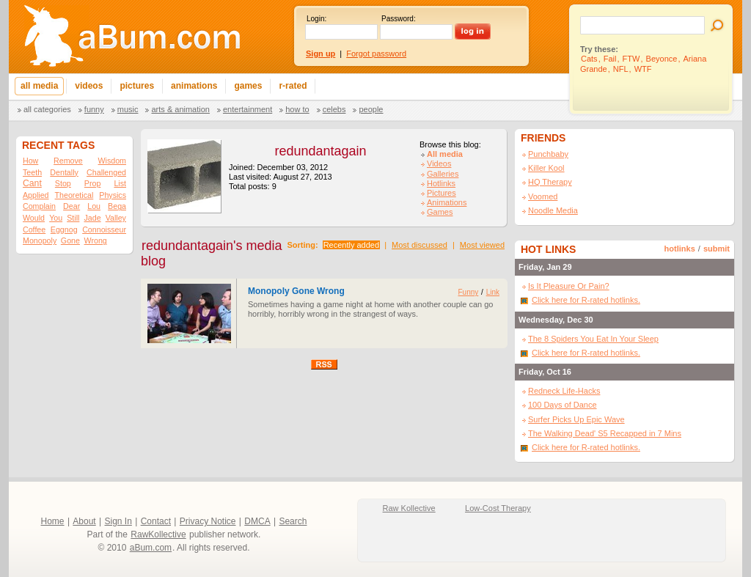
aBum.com (151, 548)
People (371, 109)
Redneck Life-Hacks (564, 390)
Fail (610, 58)
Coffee (34, 229)
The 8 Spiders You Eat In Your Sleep (593, 338)
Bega (117, 206)
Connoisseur (104, 229)
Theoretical (74, 195)
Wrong (95, 240)
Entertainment (247, 109)
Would (34, 217)
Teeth (32, 172)
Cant (32, 183)
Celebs (334, 109)
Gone (70, 240)
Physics (112, 195)
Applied (36, 195)
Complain (39, 206)
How (30, 160)
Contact (156, 521)
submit (716, 248)
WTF (643, 69)
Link (492, 292)
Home (53, 521)
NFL (621, 69)
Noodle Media (553, 210)
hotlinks (679, 248)
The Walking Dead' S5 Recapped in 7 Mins (604, 433)
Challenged (106, 172)
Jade (92, 217)
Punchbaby (548, 154)
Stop (63, 183)
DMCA (257, 521)
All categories (47, 109)
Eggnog (64, 229)
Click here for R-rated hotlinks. (586, 299)
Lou (93, 206)
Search (293, 521)
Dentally (64, 172)
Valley (116, 217)
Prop (92, 183)
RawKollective (158, 534)
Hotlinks (441, 183)
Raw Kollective (409, 508)
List (120, 183)
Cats (589, 58)
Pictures (441, 192)
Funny (94, 109)
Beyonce (662, 58)
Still (73, 217)
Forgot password (376, 53)
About (84, 521)
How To (297, 109)
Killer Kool (546, 167)
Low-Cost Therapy (498, 508)
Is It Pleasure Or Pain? (568, 286)
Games (440, 211)
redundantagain (320, 151)
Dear (71, 206)
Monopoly (39, 240)
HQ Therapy (550, 181)
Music (128, 109)
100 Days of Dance (562, 404)
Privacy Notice (208, 521)
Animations (446, 202)
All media (445, 154)
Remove (68, 160)
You (55, 217)
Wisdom (112, 160)
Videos (439, 163)
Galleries (442, 173)
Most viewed (482, 244)
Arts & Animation (180, 109)
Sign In (118, 521)
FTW (631, 58)
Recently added (351, 244)
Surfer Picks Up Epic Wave (576, 419)
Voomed (542, 196)
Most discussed (419, 244)
